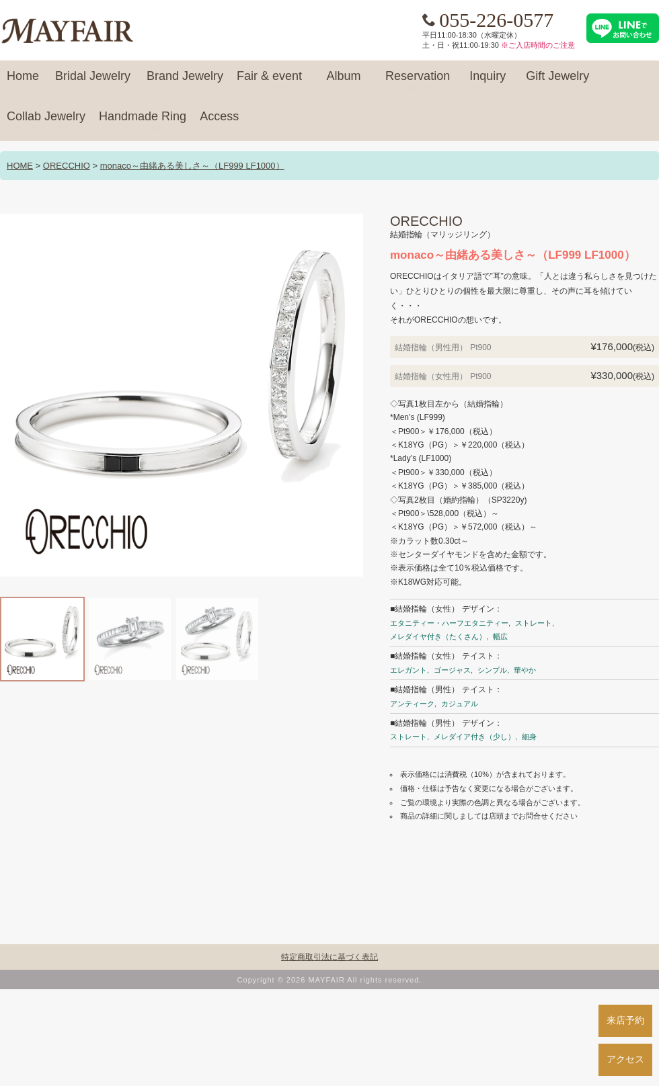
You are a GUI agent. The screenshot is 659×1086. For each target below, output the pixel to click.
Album (343, 82)
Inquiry (487, 82)
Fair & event (269, 82)
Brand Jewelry (185, 82)
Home (23, 82)
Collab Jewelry (46, 122)
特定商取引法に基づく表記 (329, 957)
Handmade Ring (142, 122)
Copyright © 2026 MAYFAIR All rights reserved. (329, 980)
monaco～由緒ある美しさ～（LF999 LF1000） (192, 166)
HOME (20, 166)
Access (219, 122)
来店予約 (625, 1020)
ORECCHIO (66, 166)
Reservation (417, 82)
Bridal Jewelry (92, 82)
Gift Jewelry (557, 82)
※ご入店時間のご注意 (538, 45)
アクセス (625, 1059)
